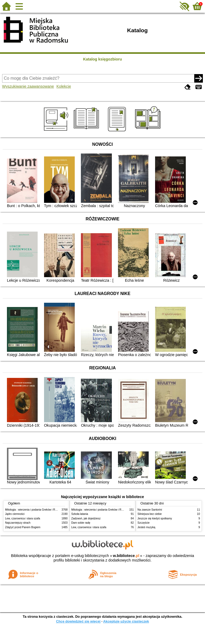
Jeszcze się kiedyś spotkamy (154, 518)
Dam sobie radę (80, 522)
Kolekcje (64, 86)
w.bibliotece (126, 556)
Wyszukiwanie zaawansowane (28, 86)
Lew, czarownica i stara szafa (22, 518)
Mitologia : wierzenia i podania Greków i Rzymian (34, 509)
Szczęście (143, 522)
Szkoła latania (79, 513)
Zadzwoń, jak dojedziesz (86, 518)
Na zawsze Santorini (149, 509)
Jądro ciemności (15, 513)
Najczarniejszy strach (17, 522)
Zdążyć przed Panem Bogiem (22, 527)
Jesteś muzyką (146, 527)
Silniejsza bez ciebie (149, 513)
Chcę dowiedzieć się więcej (78, 621)
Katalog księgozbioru (102, 59)
